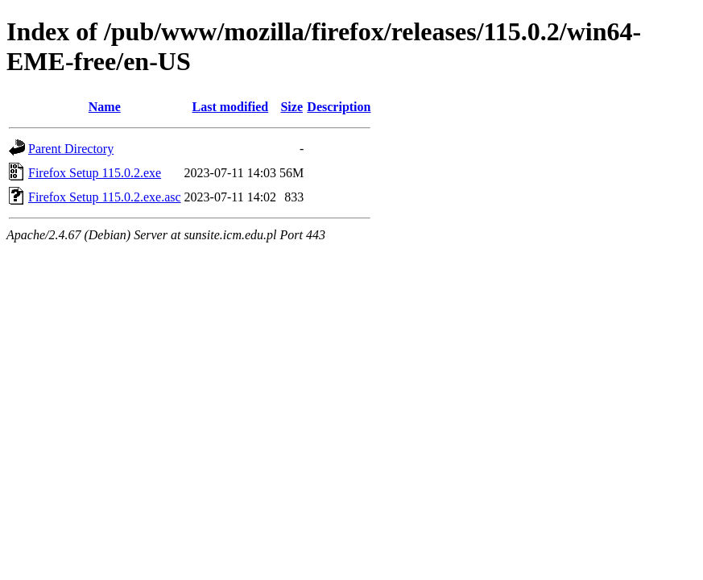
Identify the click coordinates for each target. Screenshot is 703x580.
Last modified (230, 107)
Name (105, 107)
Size (291, 107)
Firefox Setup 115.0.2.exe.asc (104, 197)
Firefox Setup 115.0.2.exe (94, 173)
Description (338, 107)
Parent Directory (71, 148)
